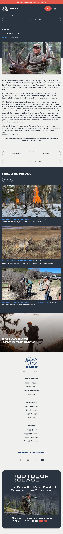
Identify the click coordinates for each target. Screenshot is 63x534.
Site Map (31, 418)
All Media (7, 179)
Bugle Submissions (31, 390)
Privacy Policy (31, 430)
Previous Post (17, 153)
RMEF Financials (31, 406)
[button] (31, 19)
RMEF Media (9, 15)
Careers (31, 394)
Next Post (46, 153)
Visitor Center (31, 387)
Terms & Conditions (31, 441)
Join (48, 8)
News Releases (32, 410)
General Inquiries (31, 383)
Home (3, 15)
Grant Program (31, 414)
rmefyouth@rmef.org (31, 140)
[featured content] (31, 499)
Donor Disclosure (31, 437)
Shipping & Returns (31, 434)
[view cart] (54, 8)
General (5, 38)
